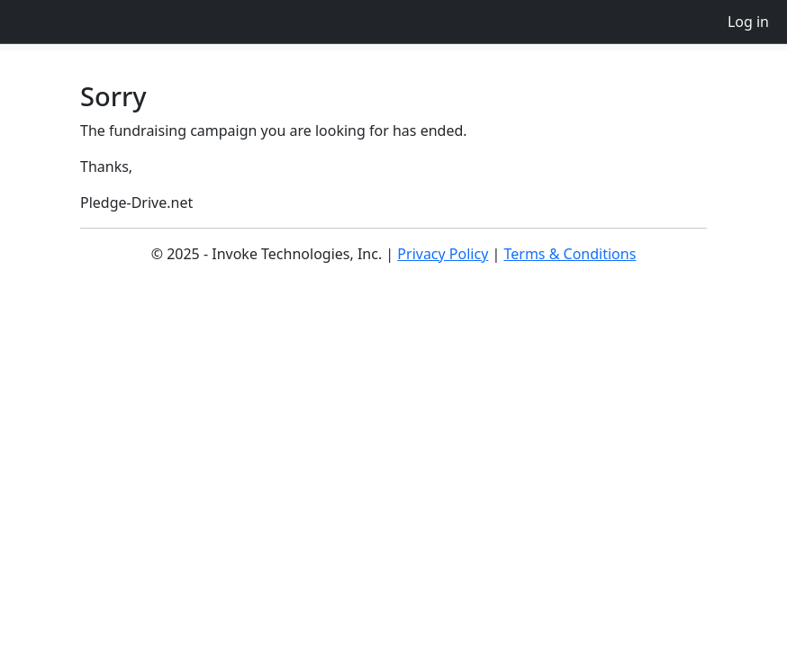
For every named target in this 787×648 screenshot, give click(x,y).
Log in (748, 22)
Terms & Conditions (569, 254)
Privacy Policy (442, 254)
